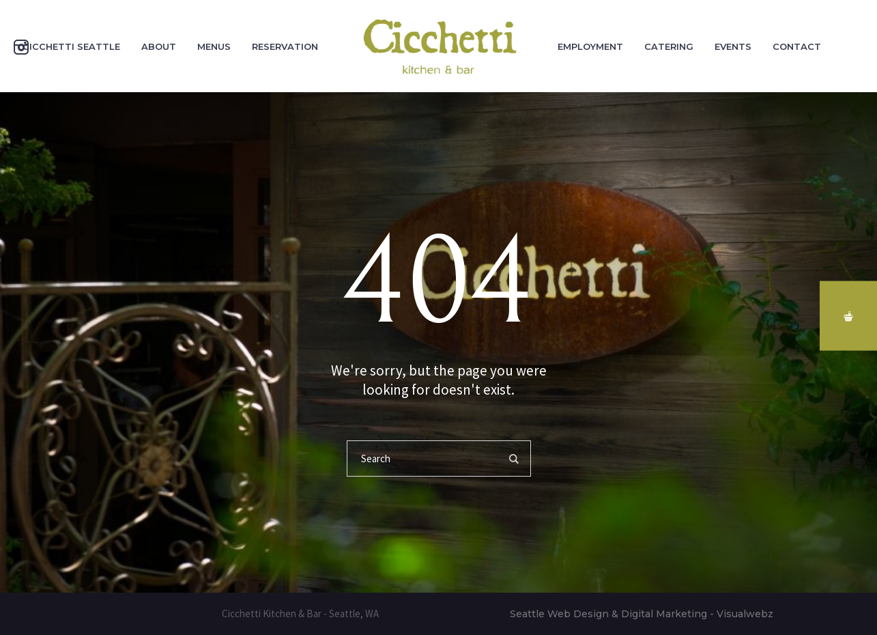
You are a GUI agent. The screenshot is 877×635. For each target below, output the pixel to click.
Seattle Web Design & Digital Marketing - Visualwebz (641, 614)
